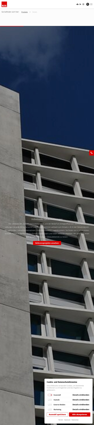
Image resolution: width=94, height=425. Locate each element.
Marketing (57, 409)
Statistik (57, 400)
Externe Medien (59, 405)
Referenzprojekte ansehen (47, 243)
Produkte (24, 12)
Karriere (61, 420)
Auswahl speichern (57, 414)
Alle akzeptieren (79, 414)
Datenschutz (75, 420)
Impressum (67, 420)
